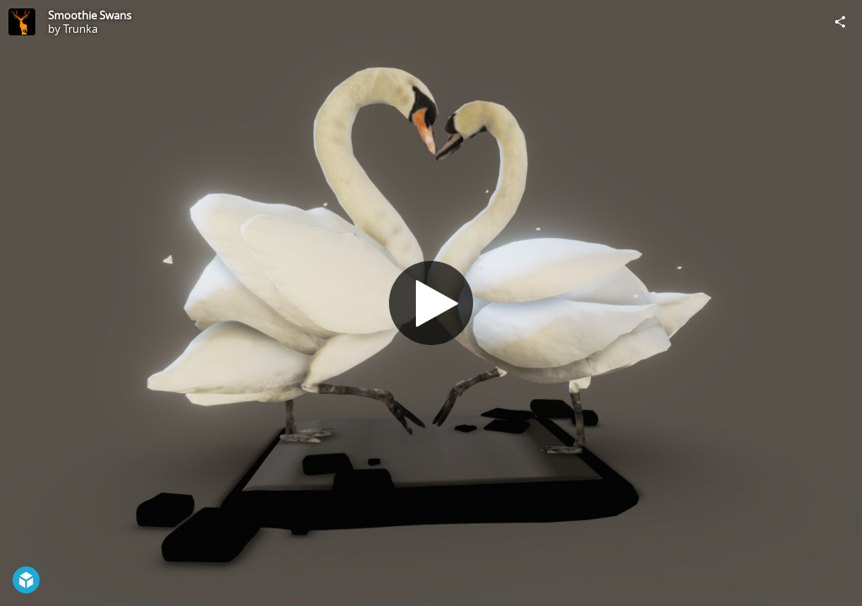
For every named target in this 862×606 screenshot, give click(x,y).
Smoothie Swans (89, 15)
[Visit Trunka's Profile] (21, 21)
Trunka (80, 28)
